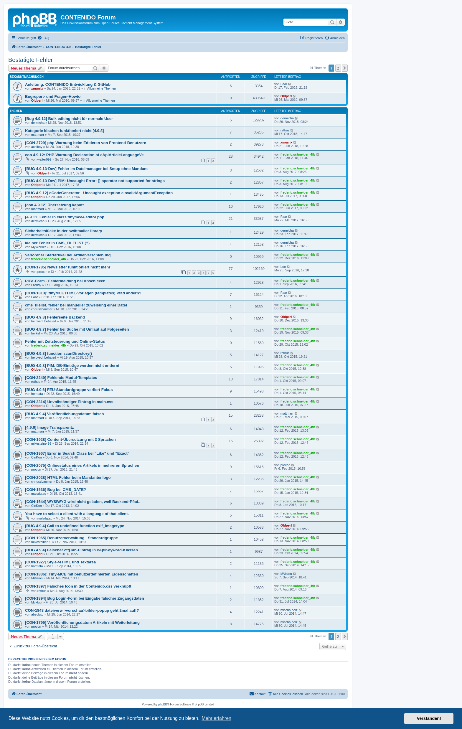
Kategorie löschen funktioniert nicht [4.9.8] (64, 130)
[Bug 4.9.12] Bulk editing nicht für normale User (69, 118)
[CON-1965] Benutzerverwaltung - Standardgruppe (71, 538)
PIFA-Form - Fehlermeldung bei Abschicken (65, 281)
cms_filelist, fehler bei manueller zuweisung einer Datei (76, 305)
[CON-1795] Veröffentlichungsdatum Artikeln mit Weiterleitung (82, 622)
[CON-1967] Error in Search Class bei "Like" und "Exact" (77, 453)
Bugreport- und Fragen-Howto (52, 96)
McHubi (36, 602)
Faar (283, 84)
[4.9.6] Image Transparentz (49, 427)
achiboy (36, 147)
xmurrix (37, 88)
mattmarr (37, 134)
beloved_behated (43, 321)
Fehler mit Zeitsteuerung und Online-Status (65, 341)
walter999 (44, 159)
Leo (283, 266)
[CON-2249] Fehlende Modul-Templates (61, 377)
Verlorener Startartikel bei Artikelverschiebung (68, 255)
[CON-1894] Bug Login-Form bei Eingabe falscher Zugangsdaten (84, 598)
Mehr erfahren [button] (216, 718)
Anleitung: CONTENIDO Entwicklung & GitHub (67, 84)
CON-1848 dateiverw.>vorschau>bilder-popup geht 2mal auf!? (82, 610)
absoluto (37, 614)
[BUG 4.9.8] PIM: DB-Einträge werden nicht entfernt (72, 365)
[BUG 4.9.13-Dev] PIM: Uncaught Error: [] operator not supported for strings (95, 181)
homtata (37, 393)
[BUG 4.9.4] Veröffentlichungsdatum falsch (64, 414)
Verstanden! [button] (429, 718)
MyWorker (38, 247)
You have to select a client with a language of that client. (77, 514)
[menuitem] (43, 38)
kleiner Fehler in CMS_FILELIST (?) (57, 243)
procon (42, 271)
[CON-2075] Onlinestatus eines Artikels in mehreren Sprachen (82, 465)
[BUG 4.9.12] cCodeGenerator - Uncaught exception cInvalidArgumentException (99, 193)
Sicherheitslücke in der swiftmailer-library (63, 231)
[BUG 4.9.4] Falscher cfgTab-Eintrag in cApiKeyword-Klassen (81, 550)
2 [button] (338, 68)
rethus (285, 130)
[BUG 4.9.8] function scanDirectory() (58, 353)
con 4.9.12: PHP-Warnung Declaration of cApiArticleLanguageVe (84, 155)
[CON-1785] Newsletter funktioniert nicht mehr (67, 267)
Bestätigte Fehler (30, 60)
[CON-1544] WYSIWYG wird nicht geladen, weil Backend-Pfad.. (82, 501)
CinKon (36, 457)
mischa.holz (289, 610)
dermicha (37, 122)
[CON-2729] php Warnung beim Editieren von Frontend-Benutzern (85, 143)
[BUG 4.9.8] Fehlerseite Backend (55, 317)
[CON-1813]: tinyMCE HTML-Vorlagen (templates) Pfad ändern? (83, 293)
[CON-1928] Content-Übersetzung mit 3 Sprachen (70, 439)
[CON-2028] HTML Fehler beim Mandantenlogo (68, 477)
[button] (345, 68)
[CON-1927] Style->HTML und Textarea (60, 562)
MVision (37, 578)
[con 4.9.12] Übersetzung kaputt (54, 205)
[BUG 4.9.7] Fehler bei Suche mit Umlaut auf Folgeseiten (77, 329)
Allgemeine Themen (101, 88)
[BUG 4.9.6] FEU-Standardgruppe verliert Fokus (69, 389)
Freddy (36, 285)
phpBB (162, 704)
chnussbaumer (41, 309)
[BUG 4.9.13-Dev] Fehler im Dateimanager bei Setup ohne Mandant (86, 168)
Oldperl (37, 100)
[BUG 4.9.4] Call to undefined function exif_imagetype (74, 526)
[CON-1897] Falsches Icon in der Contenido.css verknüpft (78, 586)
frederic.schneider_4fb (297, 154)
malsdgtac (38, 493)
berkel (35, 333)
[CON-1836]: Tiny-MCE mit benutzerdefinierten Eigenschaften (81, 574)
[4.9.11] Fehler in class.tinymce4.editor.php (64, 217)
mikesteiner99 (41, 443)
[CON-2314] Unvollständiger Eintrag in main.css (69, 402)
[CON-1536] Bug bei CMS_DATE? (55, 489)
